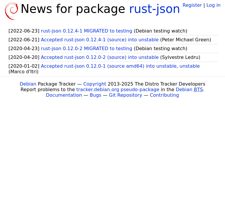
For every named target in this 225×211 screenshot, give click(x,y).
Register (192, 5)
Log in (214, 5)
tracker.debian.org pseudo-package (117, 89)
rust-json (154, 9)
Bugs (95, 95)
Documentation (64, 95)
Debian (28, 84)
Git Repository (125, 95)
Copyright (94, 84)
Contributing (164, 95)
